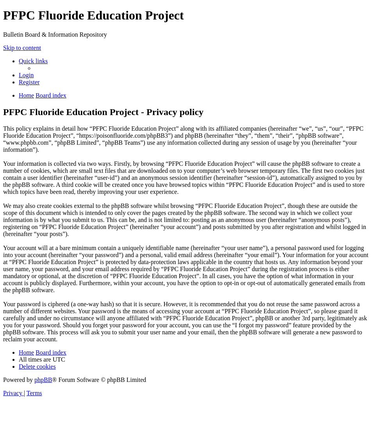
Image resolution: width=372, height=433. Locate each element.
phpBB (43, 379)
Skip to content (22, 47)
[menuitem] (26, 75)
